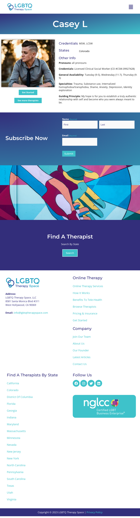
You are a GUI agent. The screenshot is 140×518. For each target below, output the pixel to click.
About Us (78, 345)
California (13, 385)
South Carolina (16, 480)
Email (69, 136)
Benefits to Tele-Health (87, 301)
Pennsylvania (15, 474)
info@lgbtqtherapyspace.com (31, 314)
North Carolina (16, 467)
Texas (10, 487)
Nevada (11, 446)
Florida (11, 405)
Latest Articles (82, 359)
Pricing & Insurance (85, 315)
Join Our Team (82, 338)
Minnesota (13, 440)
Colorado (12, 392)
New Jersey (14, 453)
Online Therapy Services (88, 288)
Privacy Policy (94, 514)
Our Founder (81, 352)
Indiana (11, 419)
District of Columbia (20, 399)
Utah (10, 494)
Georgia (12, 412)
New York (13, 460)
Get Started (80, 322)
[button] (131, 7)
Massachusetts (16, 433)
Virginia (11, 501)
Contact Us (80, 366)
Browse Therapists (84, 308)
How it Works (81, 294)
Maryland (13, 426)
